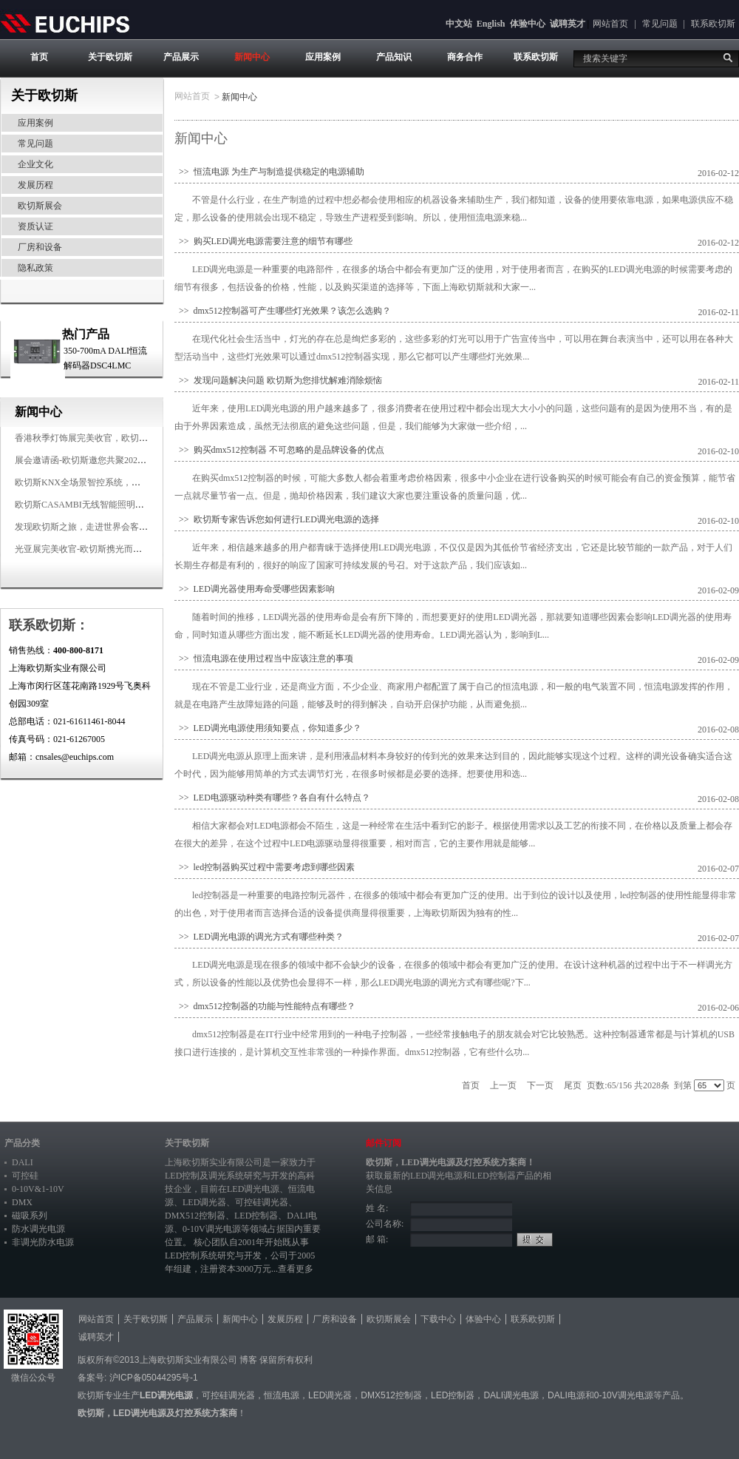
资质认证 (35, 226)
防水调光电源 (38, 1229)
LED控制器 (256, 1215)
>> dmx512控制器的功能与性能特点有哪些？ (264, 1006)
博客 (248, 1360)
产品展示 (181, 57)
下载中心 (438, 1319)
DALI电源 (566, 1395)
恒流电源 (281, 1395)
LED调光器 (204, 1202)
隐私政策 (35, 268)
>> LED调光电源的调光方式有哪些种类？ (259, 936)
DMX (22, 1202)
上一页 (503, 1085)
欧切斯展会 (40, 206)
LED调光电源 (253, 1189)
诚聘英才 (567, 23)
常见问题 (660, 23)
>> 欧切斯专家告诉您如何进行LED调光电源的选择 (276, 519)
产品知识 (394, 57)
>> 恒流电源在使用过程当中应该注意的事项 (263, 658)
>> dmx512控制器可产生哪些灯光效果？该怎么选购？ (282, 311)
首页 (39, 57)
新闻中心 (252, 57)
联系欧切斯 (713, 23)
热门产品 (85, 334)
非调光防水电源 (43, 1242)
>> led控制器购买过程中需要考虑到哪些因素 (264, 867)
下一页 (540, 1085)
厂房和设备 (40, 247)
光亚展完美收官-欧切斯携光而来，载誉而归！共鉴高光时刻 (131, 549)
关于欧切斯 (110, 57)
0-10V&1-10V (38, 1189)
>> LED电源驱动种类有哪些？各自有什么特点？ (272, 797)
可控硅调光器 (261, 1202)
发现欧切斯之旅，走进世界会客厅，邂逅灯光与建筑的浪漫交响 (139, 527)
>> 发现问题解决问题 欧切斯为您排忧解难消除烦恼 (278, 380)
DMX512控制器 (195, 1215)
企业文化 (35, 164)
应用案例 (323, 57)
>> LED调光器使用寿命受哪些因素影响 (254, 589)
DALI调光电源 (511, 1395)
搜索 (727, 57)
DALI (22, 1162)
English (491, 23)
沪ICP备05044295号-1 (153, 1377)
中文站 (459, 23)
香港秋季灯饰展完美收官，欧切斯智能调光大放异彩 (117, 438)
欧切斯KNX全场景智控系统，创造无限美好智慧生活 (117, 482)
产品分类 (22, 1143)
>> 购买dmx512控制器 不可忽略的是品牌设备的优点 (279, 450)
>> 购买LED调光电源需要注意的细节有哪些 (263, 241)
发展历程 (35, 185)
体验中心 (527, 23)
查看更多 (295, 1269)
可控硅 (25, 1175)
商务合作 (465, 57)
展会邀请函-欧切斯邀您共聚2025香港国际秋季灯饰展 (118, 460)
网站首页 (610, 23)
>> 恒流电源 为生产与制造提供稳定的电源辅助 (269, 171)
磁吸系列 (29, 1215)
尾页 (573, 1085)
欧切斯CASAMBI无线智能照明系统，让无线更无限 (115, 504)
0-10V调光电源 (212, 1229)
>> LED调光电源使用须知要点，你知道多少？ (267, 728)
